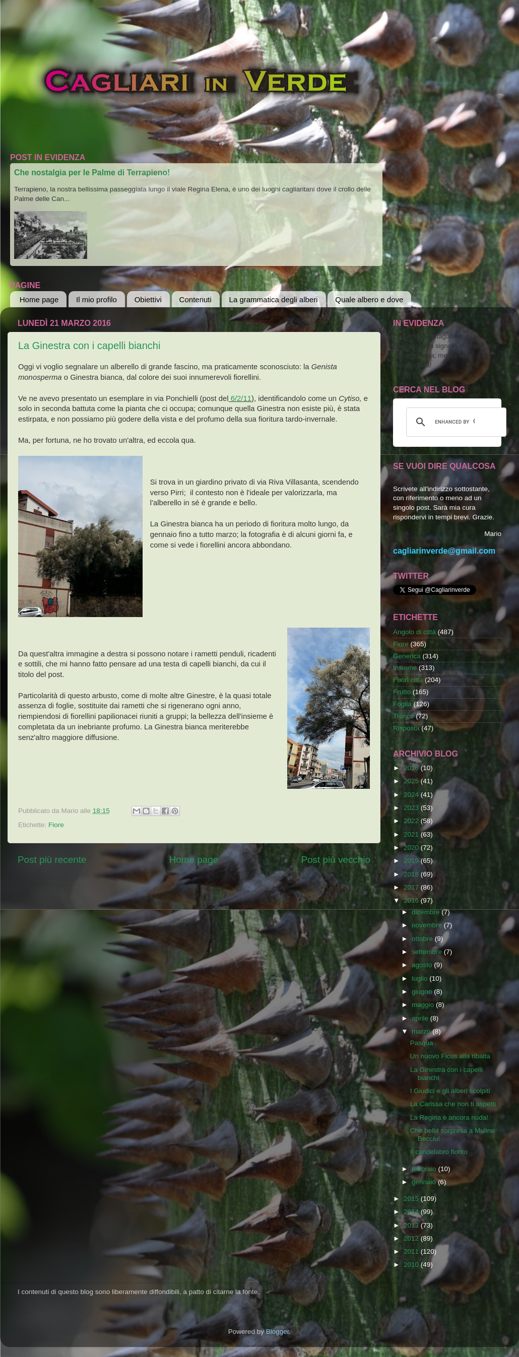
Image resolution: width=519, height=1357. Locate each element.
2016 (412, 900)
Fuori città (408, 680)
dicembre (426, 912)
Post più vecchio (335, 859)
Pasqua (421, 1043)
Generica (407, 656)
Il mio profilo (96, 299)
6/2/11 (240, 398)
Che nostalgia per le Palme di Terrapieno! (92, 172)
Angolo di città (414, 632)
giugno (423, 991)
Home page (39, 299)
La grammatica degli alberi (273, 299)
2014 (412, 1211)
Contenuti (195, 299)
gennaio (425, 1182)
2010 (412, 1264)
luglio (420, 978)
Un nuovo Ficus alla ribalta (450, 1056)
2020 (412, 847)
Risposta (406, 728)
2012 (412, 1238)
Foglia (402, 704)
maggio (424, 1004)
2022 (412, 821)
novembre (428, 925)
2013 (412, 1225)
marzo (422, 1031)
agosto (423, 965)
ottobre (423, 938)
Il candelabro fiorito (439, 1152)
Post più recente (52, 859)
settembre (428, 952)
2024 (412, 794)
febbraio (425, 1169)
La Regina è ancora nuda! (449, 1117)
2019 (412, 860)
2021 (412, 834)
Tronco (403, 716)
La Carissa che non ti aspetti (453, 1104)
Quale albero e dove (369, 299)
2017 (412, 887)
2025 (412, 781)
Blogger (277, 1331)
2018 (412, 874)
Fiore (56, 825)
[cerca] (455, 422)
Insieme (405, 667)
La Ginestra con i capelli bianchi (89, 345)
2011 (412, 1251)
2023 (412, 807)
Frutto (402, 692)
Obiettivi (148, 299)
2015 (412, 1198)
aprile (421, 1018)
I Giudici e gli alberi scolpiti (450, 1091)
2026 (412, 768)
